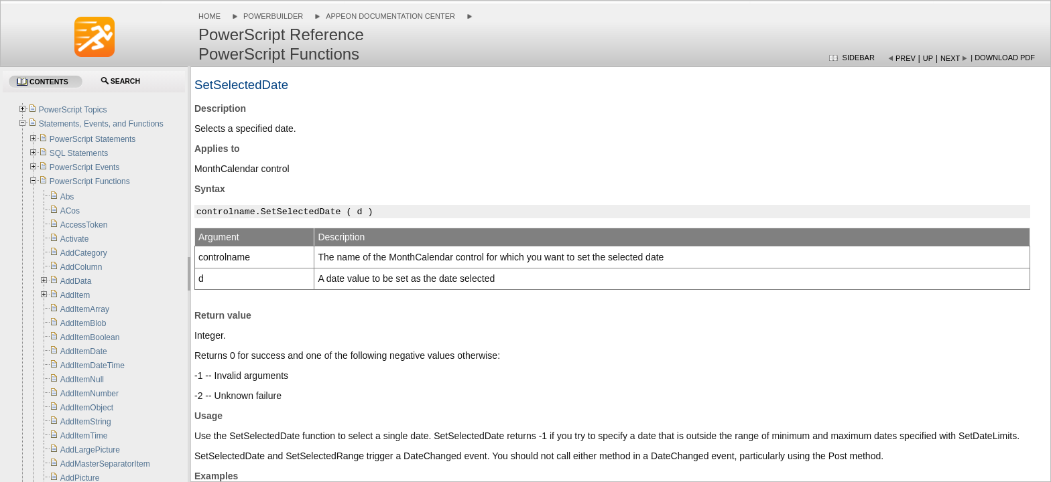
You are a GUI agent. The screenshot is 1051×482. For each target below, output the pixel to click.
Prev (905, 58)
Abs (67, 197)
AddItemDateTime (92, 365)
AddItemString (85, 421)
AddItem (75, 295)
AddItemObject (86, 407)
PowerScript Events (85, 167)
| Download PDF (1003, 58)
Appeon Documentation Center (390, 16)
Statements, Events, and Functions (101, 124)
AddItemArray (84, 309)
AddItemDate (83, 351)
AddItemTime (84, 435)
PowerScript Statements (93, 139)
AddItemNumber (89, 393)
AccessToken (84, 225)
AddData (76, 281)
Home (209, 16)
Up (928, 58)
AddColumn (81, 267)
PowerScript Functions (90, 181)
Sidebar (859, 58)
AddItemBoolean (90, 337)
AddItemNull (82, 379)
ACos (70, 211)
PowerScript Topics (73, 109)
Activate (74, 239)
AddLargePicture (90, 450)
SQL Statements (79, 153)
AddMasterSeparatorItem (105, 464)
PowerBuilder (273, 16)
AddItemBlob (83, 323)
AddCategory (83, 253)
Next (950, 58)
